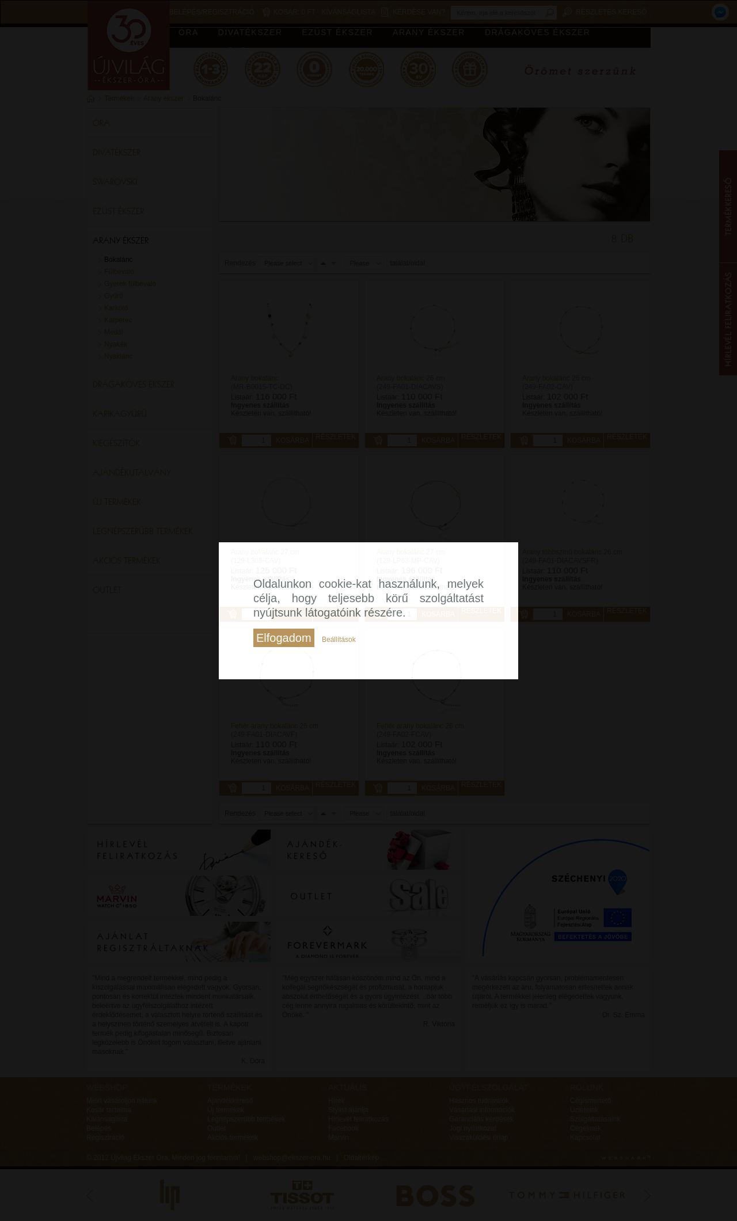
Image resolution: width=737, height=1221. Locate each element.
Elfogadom (283, 638)
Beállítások (339, 640)
